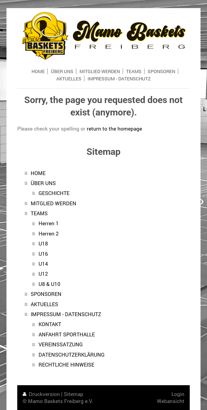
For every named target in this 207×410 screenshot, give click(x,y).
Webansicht (170, 401)
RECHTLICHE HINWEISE (66, 364)
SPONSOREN (46, 294)
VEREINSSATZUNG (61, 344)
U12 (43, 273)
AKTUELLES (44, 304)
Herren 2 (49, 233)
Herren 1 (49, 223)
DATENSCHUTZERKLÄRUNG (72, 354)
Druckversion (42, 394)
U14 (43, 263)
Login (177, 394)
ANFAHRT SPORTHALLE (67, 334)
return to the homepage (114, 128)
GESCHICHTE (54, 193)
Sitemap (73, 394)
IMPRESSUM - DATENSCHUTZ (66, 314)
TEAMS (39, 213)
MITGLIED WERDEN (53, 203)
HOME (38, 173)
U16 (43, 253)
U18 (43, 243)
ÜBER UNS (43, 183)
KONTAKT (50, 324)
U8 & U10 (49, 284)
